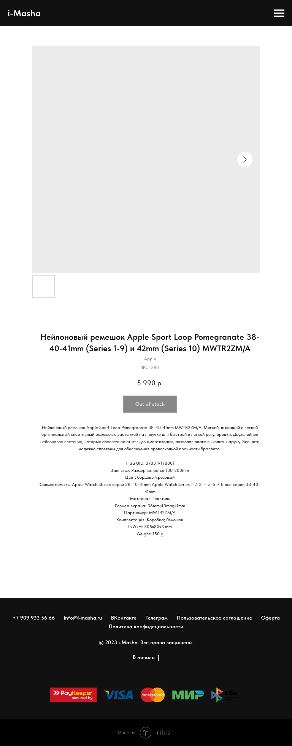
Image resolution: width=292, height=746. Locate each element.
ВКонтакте (123, 618)
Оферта (270, 618)
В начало (146, 657)
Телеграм (157, 618)
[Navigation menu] (279, 13)
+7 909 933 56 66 (34, 618)
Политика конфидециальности (146, 626)
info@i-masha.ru (83, 618)
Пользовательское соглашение (214, 618)
